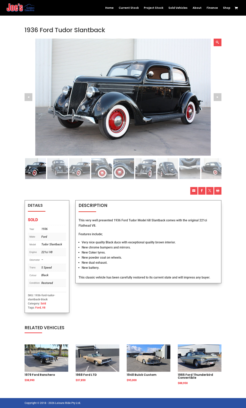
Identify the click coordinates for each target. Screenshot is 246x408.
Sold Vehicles (178, 8)
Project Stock (153, 8)
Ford (38, 307)
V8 (43, 307)
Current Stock (129, 8)
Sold (43, 303)
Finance (212, 8)
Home (109, 8)
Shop (226, 8)
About (197, 8)
